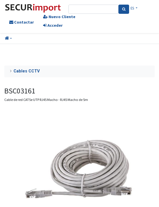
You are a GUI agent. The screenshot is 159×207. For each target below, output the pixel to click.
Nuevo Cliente (59, 16)
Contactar (21, 22)
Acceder (53, 25)
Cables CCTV (27, 71)
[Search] (123, 9)
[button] (8, 38)
